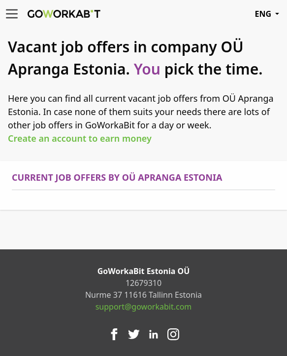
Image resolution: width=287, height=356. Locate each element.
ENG (267, 13)
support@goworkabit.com (144, 306)
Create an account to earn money (80, 138)
